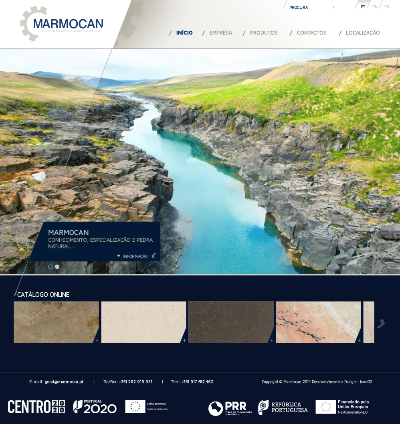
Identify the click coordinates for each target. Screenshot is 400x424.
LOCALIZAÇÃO (363, 32)
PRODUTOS (264, 32)
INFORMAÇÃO (135, 256)
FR (386, 6)
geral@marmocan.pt (64, 381)
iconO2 (366, 381)
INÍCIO (184, 32)
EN (375, 6)
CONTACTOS (312, 32)
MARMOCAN (68, 232)
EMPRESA (221, 32)
